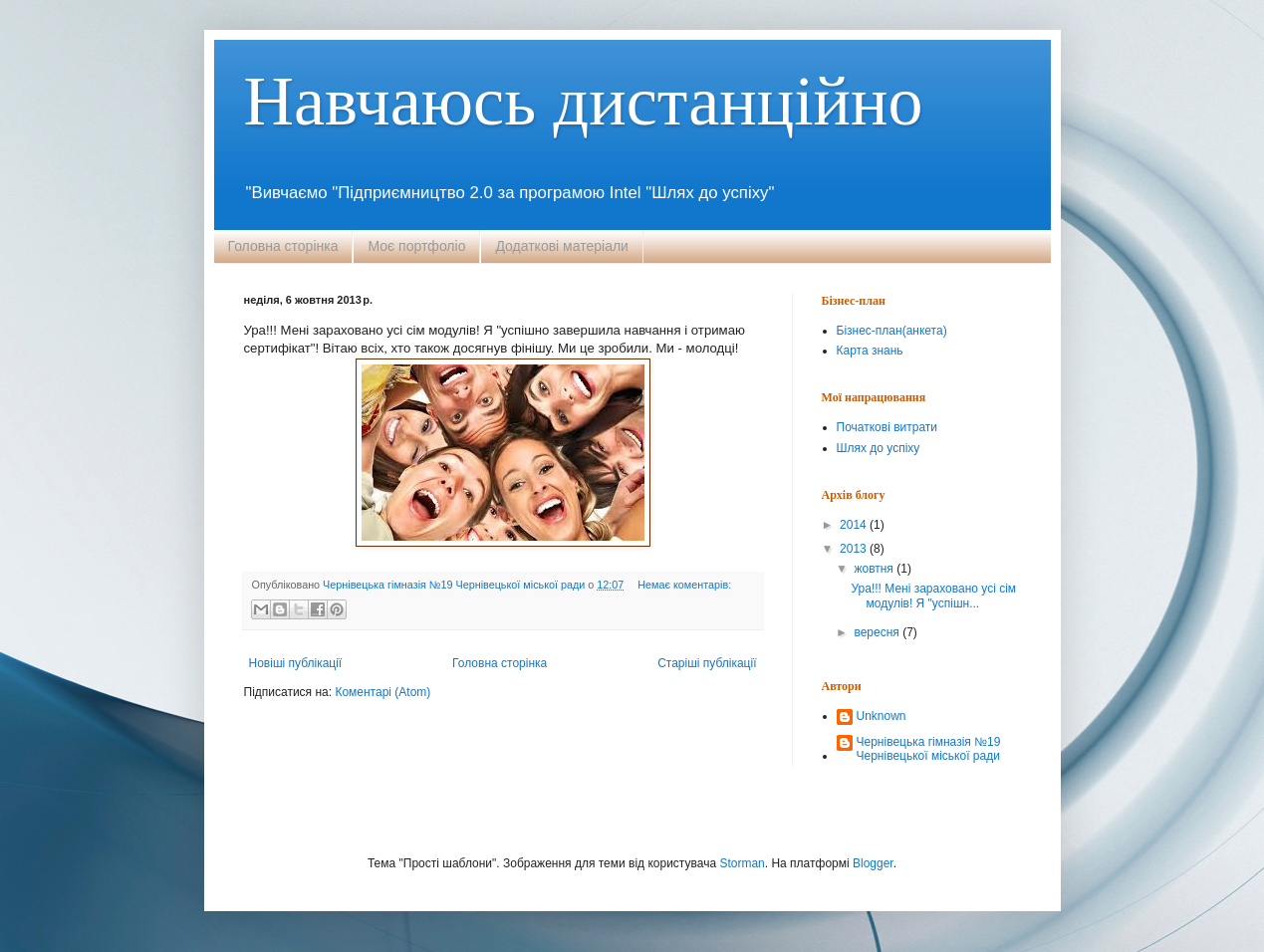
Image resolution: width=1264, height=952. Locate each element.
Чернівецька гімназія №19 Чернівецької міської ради (929, 749)
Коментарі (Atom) (382, 692)
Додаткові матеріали (562, 246)
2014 (855, 525)
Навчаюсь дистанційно (583, 101)
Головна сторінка (283, 246)
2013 (855, 549)
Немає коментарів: (684, 585)
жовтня (875, 569)
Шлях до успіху (878, 448)
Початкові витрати (887, 427)
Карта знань (870, 350)
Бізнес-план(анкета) (892, 331)
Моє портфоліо (416, 246)
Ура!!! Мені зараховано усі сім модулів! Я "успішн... (933, 595)
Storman (741, 863)
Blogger (873, 863)
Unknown (881, 716)
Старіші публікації (706, 663)
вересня (878, 632)
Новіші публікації (296, 663)
